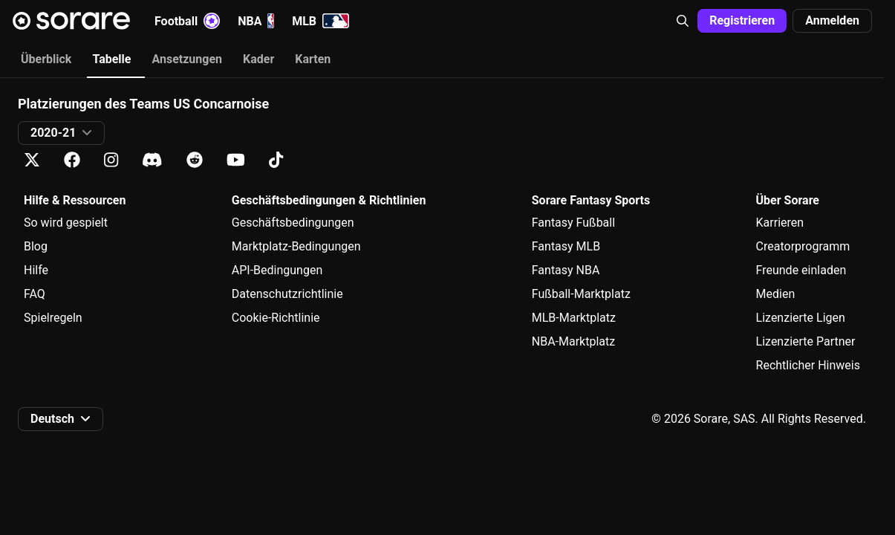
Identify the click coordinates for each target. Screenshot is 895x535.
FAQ (34, 294)
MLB (320, 20)
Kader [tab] (258, 59)
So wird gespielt (66, 222)
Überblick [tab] (46, 59)
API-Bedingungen (277, 270)
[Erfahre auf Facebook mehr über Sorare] (72, 160)
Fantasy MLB (566, 246)
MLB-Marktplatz (574, 318)
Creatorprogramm (803, 246)
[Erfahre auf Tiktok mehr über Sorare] (276, 160)
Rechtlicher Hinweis (808, 365)
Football (187, 21)
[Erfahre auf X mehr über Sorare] (32, 160)
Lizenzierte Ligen (800, 318)
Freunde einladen (801, 270)
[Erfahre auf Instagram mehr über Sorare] (111, 160)
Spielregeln (53, 318)
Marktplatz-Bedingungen (296, 246)
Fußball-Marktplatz (581, 294)
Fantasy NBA (566, 270)
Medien (775, 294)
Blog (36, 246)
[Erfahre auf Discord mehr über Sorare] (152, 160)
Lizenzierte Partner (806, 341)
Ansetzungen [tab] (187, 59)
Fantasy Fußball (573, 222)
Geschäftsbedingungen (293, 222)
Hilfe (36, 270)
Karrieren (780, 222)
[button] (682, 21)
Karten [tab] (313, 59)
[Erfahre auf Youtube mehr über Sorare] (236, 160)
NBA (256, 20)
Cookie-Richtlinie (276, 318)
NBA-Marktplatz (573, 341)
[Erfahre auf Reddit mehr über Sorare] (194, 160)
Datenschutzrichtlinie (287, 294)
